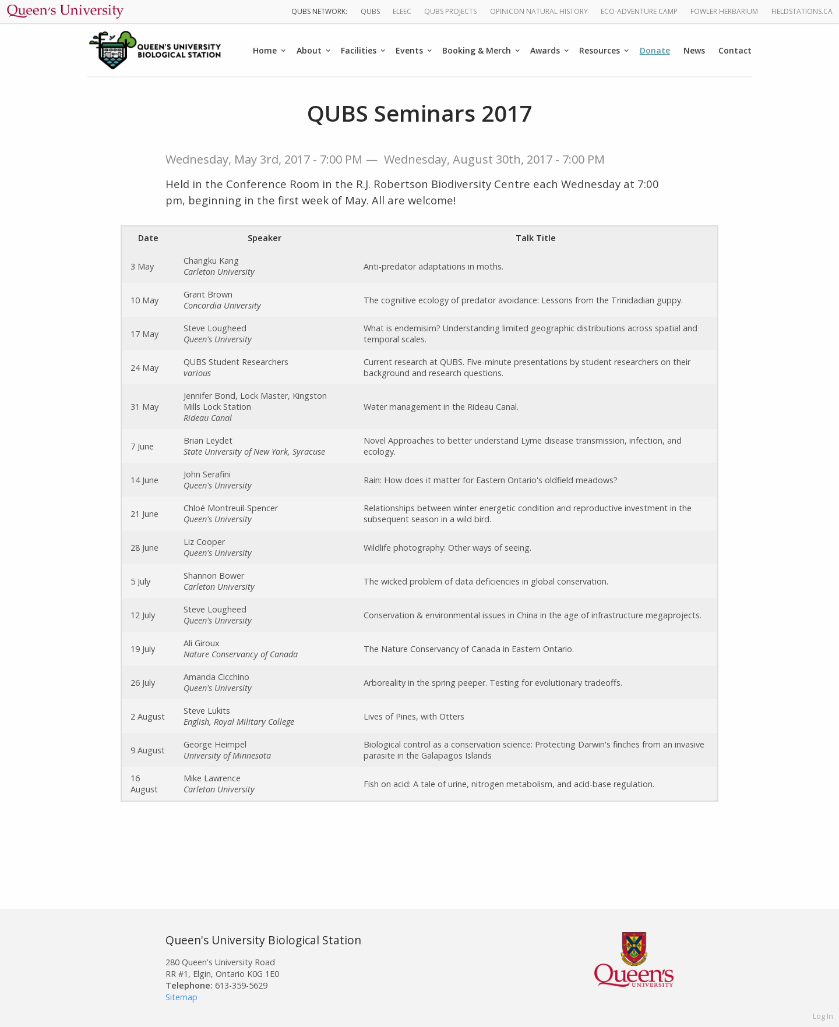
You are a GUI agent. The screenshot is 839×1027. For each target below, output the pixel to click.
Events (409, 50)
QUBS (370, 11)
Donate (655, 50)
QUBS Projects (450, 11)
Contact (735, 50)
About (309, 50)
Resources (599, 50)
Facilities (358, 50)
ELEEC (402, 11)
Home (265, 50)
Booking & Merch (476, 50)
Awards (545, 50)
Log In (823, 1016)
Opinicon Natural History (539, 11)
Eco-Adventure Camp (639, 11)
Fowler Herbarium (724, 11)
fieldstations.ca (802, 11)
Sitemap (181, 997)
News (694, 50)
